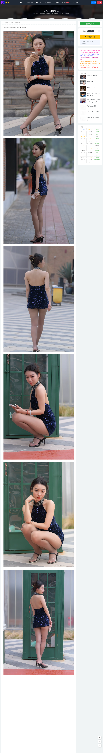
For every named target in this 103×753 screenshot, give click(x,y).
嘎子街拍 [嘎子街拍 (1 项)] (83, 138)
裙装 (6, 696)
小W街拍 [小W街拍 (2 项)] (97, 138)
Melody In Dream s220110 (93, 111)
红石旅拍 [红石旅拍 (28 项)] (83, 152)
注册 (99, 2)
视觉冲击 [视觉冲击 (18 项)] (90, 157)
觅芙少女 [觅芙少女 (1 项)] (83, 157)
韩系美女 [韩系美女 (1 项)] (83, 159)
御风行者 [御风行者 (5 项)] (83, 141)
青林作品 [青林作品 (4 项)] (97, 157)
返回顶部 (99, 750)
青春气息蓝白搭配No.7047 (93, 106)
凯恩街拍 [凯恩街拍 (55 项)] (90, 134)
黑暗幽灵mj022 (91, 87)
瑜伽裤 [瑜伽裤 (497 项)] (83, 150)
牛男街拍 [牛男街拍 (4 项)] (97, 145)
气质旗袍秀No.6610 (27, 743)
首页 (12, 22)
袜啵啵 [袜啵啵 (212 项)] (90, 155)
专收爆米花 (65, 13)
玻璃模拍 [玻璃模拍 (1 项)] (90, 148)
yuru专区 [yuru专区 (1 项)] (90, 129)
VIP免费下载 (90, 37)
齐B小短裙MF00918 (7, 743)
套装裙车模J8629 (65, 743)
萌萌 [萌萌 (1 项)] (97, 152)
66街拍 (13, 750)
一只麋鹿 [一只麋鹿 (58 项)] (83, 131)
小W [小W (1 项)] (90, 138)
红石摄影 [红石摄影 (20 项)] (97, 150)
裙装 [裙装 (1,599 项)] (97, 155)
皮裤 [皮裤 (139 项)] (90, 150)
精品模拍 (36, 13)
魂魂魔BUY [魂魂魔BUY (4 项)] (97, 159)
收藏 (6, 700)
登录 (94, 2)
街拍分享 (6, 740)
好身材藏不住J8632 (92, 75)
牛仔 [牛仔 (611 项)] (90, 145)
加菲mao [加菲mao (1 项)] (83, 136)
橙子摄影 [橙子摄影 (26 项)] (83, 143)
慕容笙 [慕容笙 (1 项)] (90, 141)
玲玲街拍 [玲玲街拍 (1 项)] (83, 148)
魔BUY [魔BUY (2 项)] (83, 162)
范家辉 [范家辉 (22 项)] (90, 152)
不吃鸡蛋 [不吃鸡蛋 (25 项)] (97, 131)
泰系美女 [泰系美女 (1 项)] (97, 143)
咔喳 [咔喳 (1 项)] (97, 136)
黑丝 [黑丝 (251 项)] (90, 162)
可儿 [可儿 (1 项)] (90, 136)
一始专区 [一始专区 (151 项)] (90, 131)
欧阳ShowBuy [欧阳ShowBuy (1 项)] (90, 143)
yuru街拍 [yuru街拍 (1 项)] (97, 129)
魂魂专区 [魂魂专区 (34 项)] (90, 159)
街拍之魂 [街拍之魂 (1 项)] (83, 155)
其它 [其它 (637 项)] (83, 134)
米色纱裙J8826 (90, 81)
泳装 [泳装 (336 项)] (83, 145)
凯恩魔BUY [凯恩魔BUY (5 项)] (97, 134)
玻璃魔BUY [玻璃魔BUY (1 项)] (97, 148)
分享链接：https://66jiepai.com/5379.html (17, 700)
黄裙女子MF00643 (46, 743)
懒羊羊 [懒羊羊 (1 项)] (97, 141)
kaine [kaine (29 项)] (84, 129)
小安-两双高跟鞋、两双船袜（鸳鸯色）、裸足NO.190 (93, 102)
